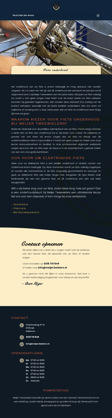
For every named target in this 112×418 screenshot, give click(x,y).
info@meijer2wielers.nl (52, 267)
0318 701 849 (51, 263)
